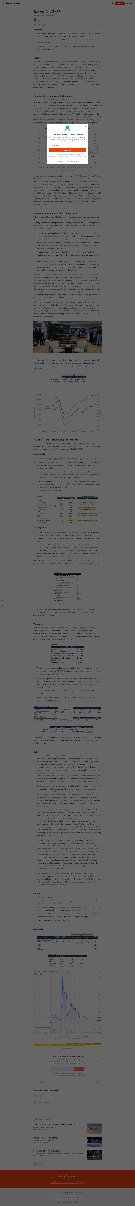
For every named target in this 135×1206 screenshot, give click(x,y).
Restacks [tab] (45, 1096)
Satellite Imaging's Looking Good (44, 1140)
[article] (67, 1128)
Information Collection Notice (66, 156)
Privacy (66, 1193)
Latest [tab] (40, 1119)
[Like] (35, 25)
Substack (58, 1202)
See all (38, 1164)
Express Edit (79, 308)
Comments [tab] (37, 1096)
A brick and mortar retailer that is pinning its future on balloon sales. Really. (58, 1153)
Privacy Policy (82, 156)
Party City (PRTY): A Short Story (47, 1151)
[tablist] (41, 1096)
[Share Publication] (112, 3)
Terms (71, 1193)
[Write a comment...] (70, 1105)
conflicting (97, 770)
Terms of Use (77, 154)
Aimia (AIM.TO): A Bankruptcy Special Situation (54, 1125)
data (83, 770)
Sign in (129, 3)
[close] (85, 126)
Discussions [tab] (47, 1119)
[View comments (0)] (40, 25)
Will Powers (41, 19)
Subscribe (120, 3)
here (38, 541)
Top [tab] (35, 1119)
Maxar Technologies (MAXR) (45, 1138)
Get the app (76, 1197)
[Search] (108, 3)
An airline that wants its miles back (44, 1127)
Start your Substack (61, 1197)
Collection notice (79, 1193)
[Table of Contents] (2, 603)
